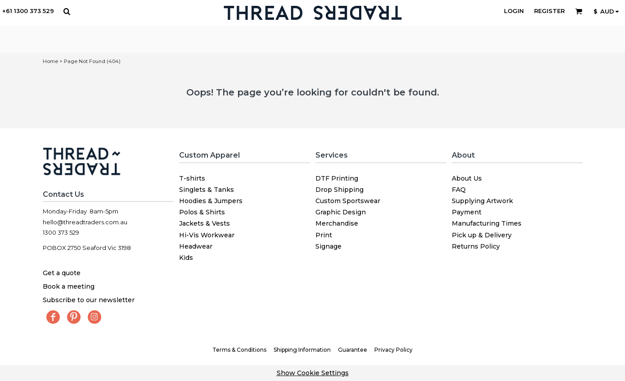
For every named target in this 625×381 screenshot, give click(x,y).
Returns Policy (476, 246)
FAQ (459, 190)
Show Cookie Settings (313, 373)
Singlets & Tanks (206, 190)
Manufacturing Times (487, 223)
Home (50, 61)
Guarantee (352, 349)
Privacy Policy (393, 349)
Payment (466, 212)
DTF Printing (336, 178)
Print (323, 235)
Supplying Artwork (482, 201)
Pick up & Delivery (482, 235)
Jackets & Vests (204, 223)
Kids (186, 258)
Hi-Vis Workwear (206, 235)
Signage (328, 246)
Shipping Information (302, 349)
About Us (467, 178)
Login (514, 10)
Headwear (195, 246)
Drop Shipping (339, 190)
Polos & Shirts (202, 212)
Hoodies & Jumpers (211, 201)
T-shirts (192, 178)
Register (549, 10)
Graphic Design (340, 212)
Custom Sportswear (347, 201)
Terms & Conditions (239, 349)
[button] (66, 11)
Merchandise (336, 223)
